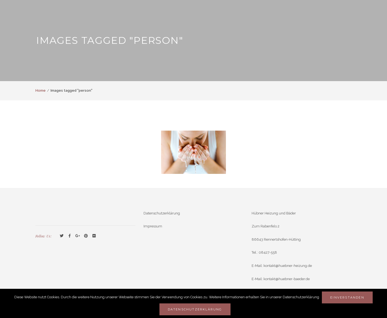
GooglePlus (78, 236)
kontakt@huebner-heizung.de (287, 266)
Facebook (69, 236)
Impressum (153, 226)
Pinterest (86, 236)
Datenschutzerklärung (162, 213)
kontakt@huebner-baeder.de (286, 279)
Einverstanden (347, 297)
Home (40, 90)
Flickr (94, 236)
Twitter (61, 236)
